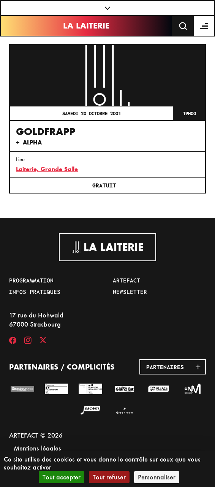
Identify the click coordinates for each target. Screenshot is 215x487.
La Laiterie (86, 26)
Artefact (126, 280)
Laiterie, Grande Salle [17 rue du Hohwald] (47, 169)
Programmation (31, 280)
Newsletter (130, 291)
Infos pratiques (34, 291)
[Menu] (204, 25)
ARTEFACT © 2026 (36, 435)
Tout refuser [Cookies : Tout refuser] (109, 477)
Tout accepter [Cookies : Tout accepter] (62, 477)
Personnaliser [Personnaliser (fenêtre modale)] (156, 477)
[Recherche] (183, 25)
